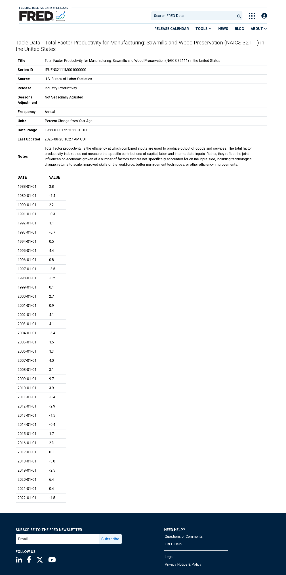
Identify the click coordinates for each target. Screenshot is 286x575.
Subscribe (110, 539)
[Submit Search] (239, 15)
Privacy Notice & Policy (183, 564)
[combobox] (193, 15)
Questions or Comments (184, 536)
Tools (204, 29)
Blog (239, 29)
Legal (169, 557)
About (259, 29)
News (223, 29)
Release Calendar (171, 29)
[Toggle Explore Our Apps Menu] (252, 16)
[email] (57, 539)
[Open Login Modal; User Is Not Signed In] (264, 16)
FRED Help (173, 544)
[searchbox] (194, 15)
